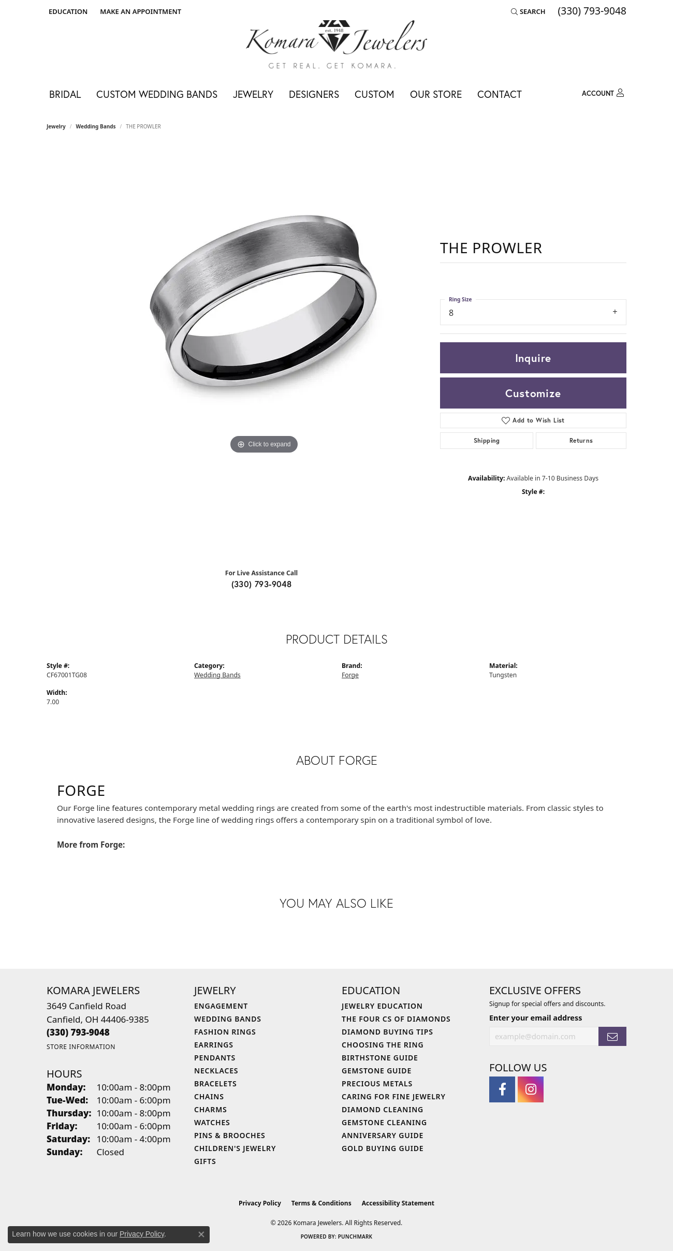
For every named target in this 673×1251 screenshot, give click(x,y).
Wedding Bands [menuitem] (227, 1019)
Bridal (65, 94)
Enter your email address (535, 1018)
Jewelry (253, 94)
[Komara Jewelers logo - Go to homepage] (336, 44)
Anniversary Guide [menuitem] (382, 1135)
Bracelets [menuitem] (215, 1083)
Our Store (436, 94)
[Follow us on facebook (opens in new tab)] (502, 1089)
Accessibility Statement (398, 1203)
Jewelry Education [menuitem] (382, 1006)
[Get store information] (81, 1046)
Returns (581, 440)
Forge (350, 675)
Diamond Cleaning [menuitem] (382, 1109)
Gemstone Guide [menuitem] (377, 1070)
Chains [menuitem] (209, 1096)
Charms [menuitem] (210, 1109)
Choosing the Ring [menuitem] (382, 1045)
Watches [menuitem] (212, 1122)
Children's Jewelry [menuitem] (235, 1148)
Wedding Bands (96, 126)
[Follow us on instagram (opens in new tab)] (531, 1089)
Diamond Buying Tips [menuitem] (387, 1032)
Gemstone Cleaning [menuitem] (384, 1122)
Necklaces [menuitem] (216, 1070)
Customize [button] (533, 393)
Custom (374, 94)
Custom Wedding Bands (156, 94)
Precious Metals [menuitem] (377, 1083)
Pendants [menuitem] (215, 1058)
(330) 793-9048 (261, 583)
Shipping (487, 440)
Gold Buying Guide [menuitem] (382, 1148)
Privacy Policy (260, 1203)
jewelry (56, 126)
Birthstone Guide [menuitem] (380, 1058)
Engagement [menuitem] (221, 1006)
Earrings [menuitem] (213, 1045)
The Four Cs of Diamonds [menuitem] (396, 1019)
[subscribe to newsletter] (612, 1036)
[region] (264, 353)
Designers (314, 94)
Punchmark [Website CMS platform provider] (355, 1236)
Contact (499, 94)
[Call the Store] (78, 1032)
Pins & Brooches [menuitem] (230, 1135)
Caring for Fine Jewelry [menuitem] (394, 1096)
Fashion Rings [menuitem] (225, 1032)
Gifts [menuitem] (205, 1161)
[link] (139, 11)
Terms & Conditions (321, 1203)
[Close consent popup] (201, 1234)
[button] (67, 11)
